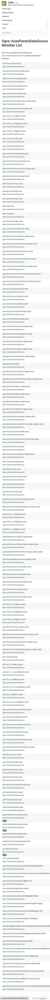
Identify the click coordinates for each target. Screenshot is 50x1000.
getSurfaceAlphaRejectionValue (14, 559)
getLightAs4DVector (10, 341)
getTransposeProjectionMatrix (14, 710)
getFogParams (8, 199)
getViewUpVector (9, 800)
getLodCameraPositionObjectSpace (16, 439)
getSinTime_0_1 (8, 514)
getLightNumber (8, 394)
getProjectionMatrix (10, 477)
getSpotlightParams (10, 537)
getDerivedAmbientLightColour (14, 169)
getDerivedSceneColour (11, 176)
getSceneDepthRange (10, 484)
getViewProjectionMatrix (11, 785)
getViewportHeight (9, 770)
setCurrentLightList (9, 881)
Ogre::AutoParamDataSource (13, 56)
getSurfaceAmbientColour (12, 567)
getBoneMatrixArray (10, 78)
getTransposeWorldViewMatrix (14, 740)
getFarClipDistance (9, 184)
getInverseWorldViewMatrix (13, 326)
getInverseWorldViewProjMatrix (14, 334)
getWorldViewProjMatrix (11, 841)
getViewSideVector (9, 792)
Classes (25, 24)
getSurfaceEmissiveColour (12, 582)
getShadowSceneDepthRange (13, 507)
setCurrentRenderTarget (11, 903)
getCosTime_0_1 (8, 116)
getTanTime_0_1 (8, 604)
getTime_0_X (7, 694)
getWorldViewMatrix (10, 834)
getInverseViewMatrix (10, 289)
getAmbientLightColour (11, 71)
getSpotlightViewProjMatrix (12, 544)
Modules (5, 16)
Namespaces (25, 20)
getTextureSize (8, 627)
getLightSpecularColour (11, 417)
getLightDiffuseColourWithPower (15, 379)
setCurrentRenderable (10, 896)
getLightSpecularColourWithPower (15, 424)
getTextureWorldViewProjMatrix (14, 649)
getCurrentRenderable (10, 154)
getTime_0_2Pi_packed (11, 687)
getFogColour (7, 191)
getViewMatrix (8, 762)
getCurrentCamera (9, 139)
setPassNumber (8, 941)
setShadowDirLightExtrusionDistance (16, 956)
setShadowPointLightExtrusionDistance (17, 964)
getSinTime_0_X (8, 529)
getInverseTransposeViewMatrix (14, 251)
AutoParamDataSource (11, 63)
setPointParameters (10, 949)
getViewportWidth (9, 777)
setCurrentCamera (9, 873)
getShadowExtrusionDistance (13, 499)
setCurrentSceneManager (12, 911)
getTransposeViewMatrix (12, 717)
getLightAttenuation (10, 349)
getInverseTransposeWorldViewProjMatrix (18, 281)
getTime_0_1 (7, 664)
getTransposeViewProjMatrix (13, 725)
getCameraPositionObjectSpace (14, 101)
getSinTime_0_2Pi (9, 522)
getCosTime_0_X (8, 131)
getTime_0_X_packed (10, 702)
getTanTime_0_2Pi (9, 612)
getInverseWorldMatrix (11, 319)
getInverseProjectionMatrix (12, 229)
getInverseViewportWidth (12, 304)
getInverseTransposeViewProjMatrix (16, 259)
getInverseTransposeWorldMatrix (15, 266)
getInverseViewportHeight (12, 296)
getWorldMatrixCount (10, 824)
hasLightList (7, 849)
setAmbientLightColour (11, 866)
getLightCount (7, 364)
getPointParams (8, 469)
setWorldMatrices (9, 979)
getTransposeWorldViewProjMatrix (15, 747)
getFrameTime (8, 221)
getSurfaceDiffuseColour (11, 574)
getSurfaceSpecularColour (12, 597)
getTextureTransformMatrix (12, 634)
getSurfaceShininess (10, 589)
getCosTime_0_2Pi (9, 124)
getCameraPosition (9, 94)
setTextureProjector (10, 971)
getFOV (5, 206)
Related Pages (7, 13)
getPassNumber (8, 462)
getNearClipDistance (10, 447)
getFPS (5, 214)
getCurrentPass (8, 146)
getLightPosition (8, 402)
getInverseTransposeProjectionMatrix (16, 244)
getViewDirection (8, 755)
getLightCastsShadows (11, 356)
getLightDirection (9, 386)
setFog (5, 926)
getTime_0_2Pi (8, 679)
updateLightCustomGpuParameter (15, 986)
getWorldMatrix (8, 807)
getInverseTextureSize (10, 236)
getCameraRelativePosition (12, 109)
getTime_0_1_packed (10, 672)
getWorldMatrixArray (10, 815)
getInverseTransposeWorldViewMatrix (17, 274)
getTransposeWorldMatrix (12, 732)
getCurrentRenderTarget (11, 161)
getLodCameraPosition (11, 432)
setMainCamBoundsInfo (11, 933)
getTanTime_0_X (8, 619)
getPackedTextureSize (11, 454)
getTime (5, 657)
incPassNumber (8, 858)
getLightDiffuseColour (10, 371)
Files (25, 28)
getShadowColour (9, 492)
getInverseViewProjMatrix (12, 311)
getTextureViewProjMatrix (12, 642)
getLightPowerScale (10, 409)
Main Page (6, 9)
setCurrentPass (8, 888)
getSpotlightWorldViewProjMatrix (15, 552)
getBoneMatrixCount (10, 86)
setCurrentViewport (9, 918)
